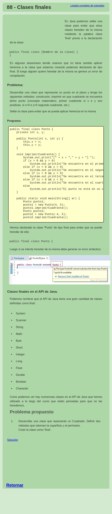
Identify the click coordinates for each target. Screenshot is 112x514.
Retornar (14, 487)
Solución (12, 441)
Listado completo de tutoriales (87, 5)
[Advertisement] (36, 28)
